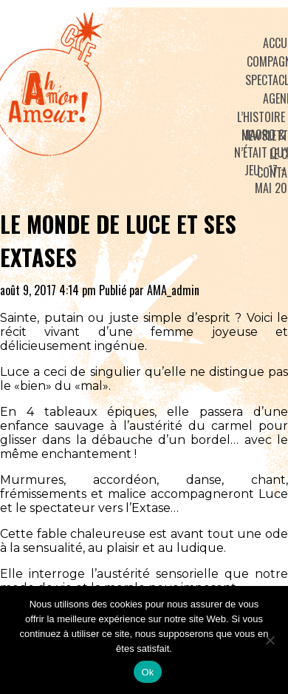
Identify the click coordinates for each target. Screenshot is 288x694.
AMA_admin (173, 290)
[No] (269, 640)
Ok (147, 672)
